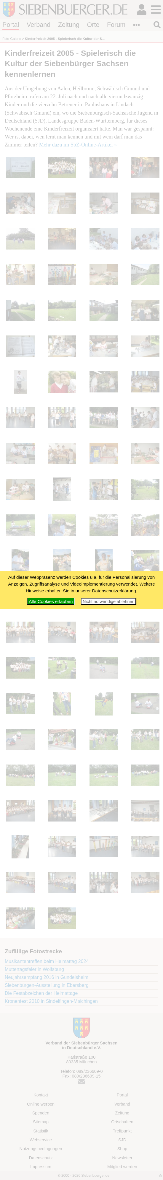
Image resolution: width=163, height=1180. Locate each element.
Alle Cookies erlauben (51, 601)
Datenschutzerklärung (114, 590)
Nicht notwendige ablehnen (109, 601)
